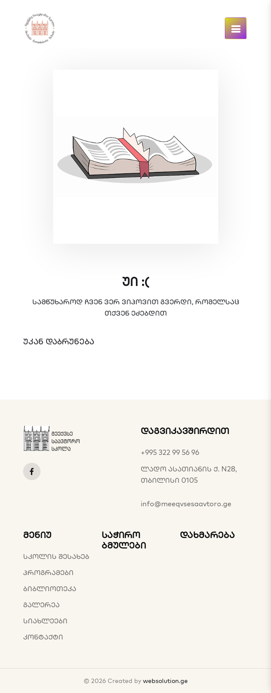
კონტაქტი (43, 636)
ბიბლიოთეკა (49, 588)
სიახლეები (45, 620)
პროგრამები (48, 572)
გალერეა (41, 604)
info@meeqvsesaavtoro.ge (186, 503)
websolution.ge (165, 681)
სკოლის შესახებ (56, 556)
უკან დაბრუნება (58, 341)
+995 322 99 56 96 (170, 452)
